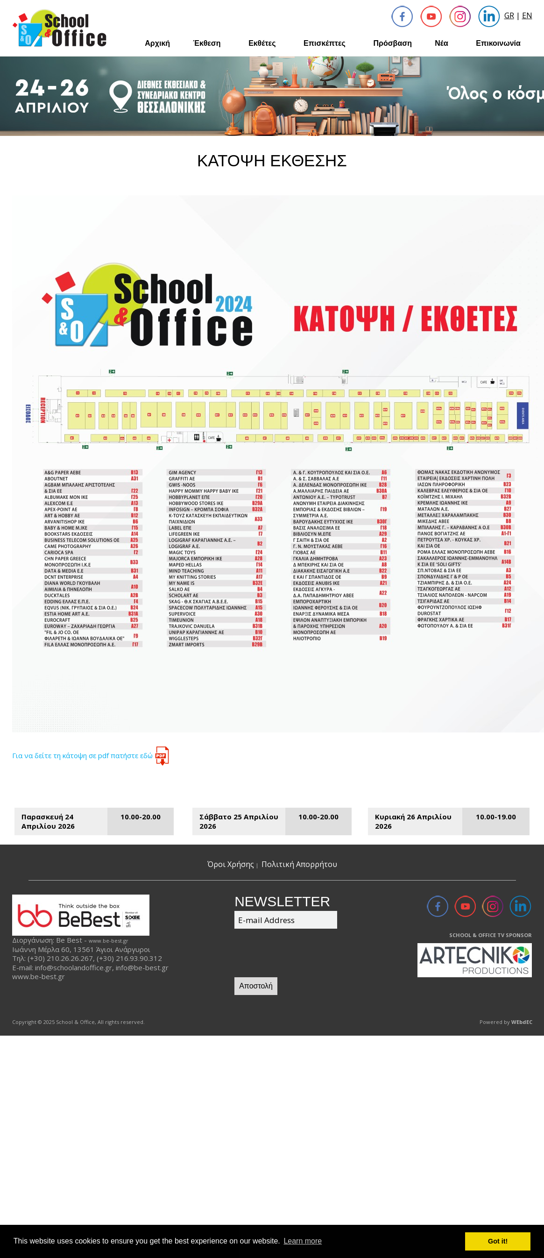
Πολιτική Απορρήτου (299, 864)
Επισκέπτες (325, 43)
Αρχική (157, 43)
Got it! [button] (498, 1241)
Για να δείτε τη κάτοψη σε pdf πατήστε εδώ (91, 755)
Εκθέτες (262, 43)
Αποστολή (256, 986)
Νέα (441, 43)
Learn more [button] (302, 1241)
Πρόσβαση (392, 43)
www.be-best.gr (108, 940)
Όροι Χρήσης (230, 864)
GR (509, 15)
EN (527, 15)
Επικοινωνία (498, 43)
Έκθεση (206, 43)
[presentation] (305, 954)
